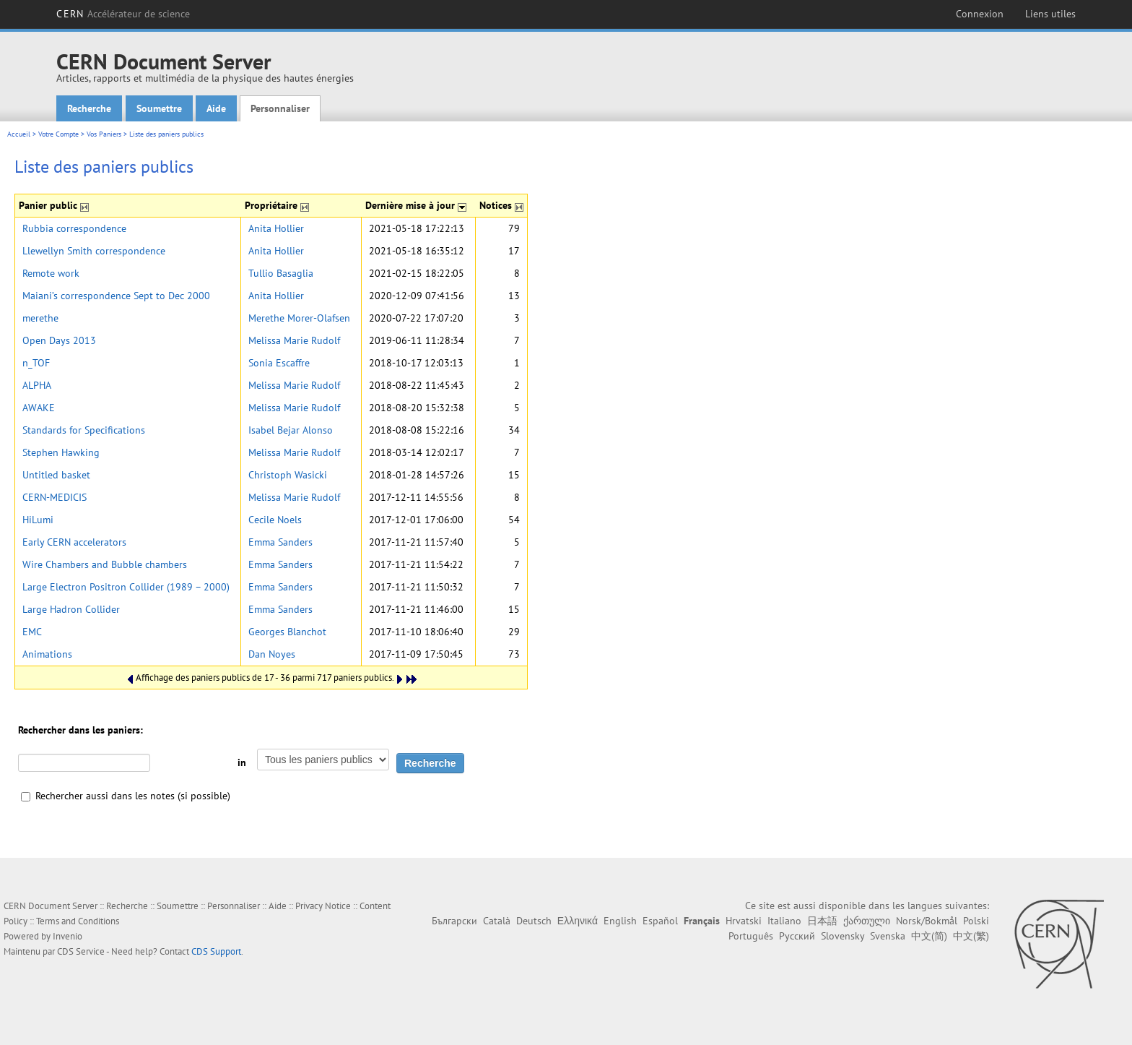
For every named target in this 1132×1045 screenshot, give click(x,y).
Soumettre (159, 108)
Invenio (67, 936)
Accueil (18, 134)
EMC (32, 631)
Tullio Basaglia (280, 273)
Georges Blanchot (287, 631)
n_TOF (36, 362)
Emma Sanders (280, 542)
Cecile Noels (275, 519)
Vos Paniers (104, 134)
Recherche (89, 108)
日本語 (822, 920)
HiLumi (37, 519)
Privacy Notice (323, 906)
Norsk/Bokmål (926, 920)
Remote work (50, 273)
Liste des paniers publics (166, 134)
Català (496, 920)
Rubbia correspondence (74, 228)
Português (750, 935)
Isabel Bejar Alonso (290, 430)
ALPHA (36, 385)
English (620, 920)
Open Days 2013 (59, 340)
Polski (976, 920)
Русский (797, 935)
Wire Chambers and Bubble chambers (104, 564)
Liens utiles (1050, 13)
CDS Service (81, 951)
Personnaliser (280, 108)
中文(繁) (971, 935)
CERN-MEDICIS (54, 497)
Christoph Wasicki (287, 474)
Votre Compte (58, 134)
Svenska (887, 935)
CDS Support (216, 951)
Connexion (979, 13)
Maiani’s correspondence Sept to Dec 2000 (116, 295)
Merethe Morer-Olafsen (299, 317)
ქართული (866, 920)
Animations (47, 654)
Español (660, 920)
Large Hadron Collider (71, 609)
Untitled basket (56, 474)
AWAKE (38, 407)
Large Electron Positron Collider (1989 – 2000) (126, 586)
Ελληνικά (577, 920)
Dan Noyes (271, 654)
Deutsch (534, 920)
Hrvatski (744, 920)
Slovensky (842, 935)
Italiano (784, 920)
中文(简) (929, 935)
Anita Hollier (276, 228)
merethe (40, 317)
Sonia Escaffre (279, 362)
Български (454, 920)
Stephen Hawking (61, 452)
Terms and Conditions (77, 921)
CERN (123, 13)
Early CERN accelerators (74, 542)
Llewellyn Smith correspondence (93, 250)
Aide (216, 108)
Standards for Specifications (83, 430)
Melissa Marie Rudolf (294, 340)
